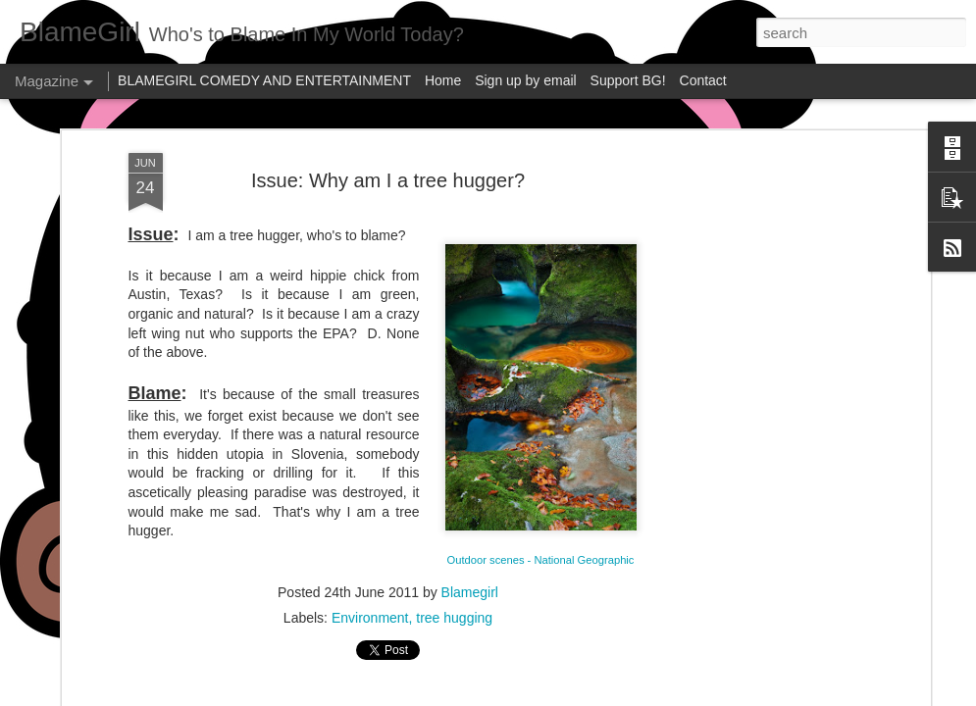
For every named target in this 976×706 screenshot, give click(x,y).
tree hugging (454, 618)
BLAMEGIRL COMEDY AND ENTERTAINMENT (264, 80)
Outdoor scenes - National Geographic (541, 560)
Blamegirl (469, 592)
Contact (703, 80)
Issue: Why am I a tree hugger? (388, 180)
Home (443, 80)
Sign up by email (526, 80)
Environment (370, 618)
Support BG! (628, 80)
